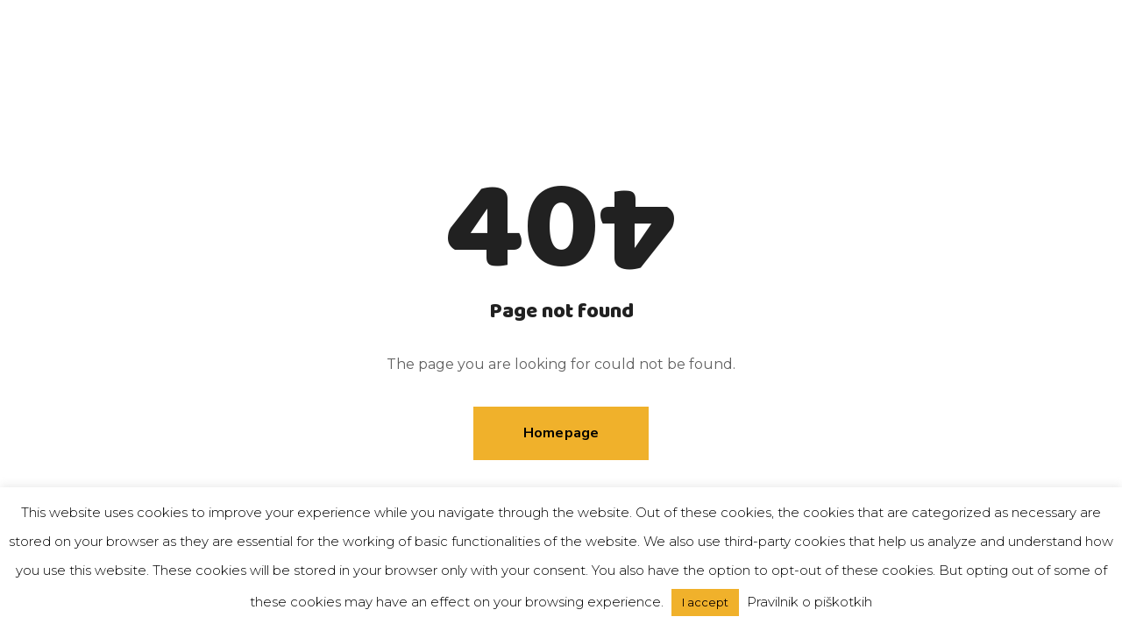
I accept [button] (705, 602)
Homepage (561, 433)
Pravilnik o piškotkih (809, 601)
